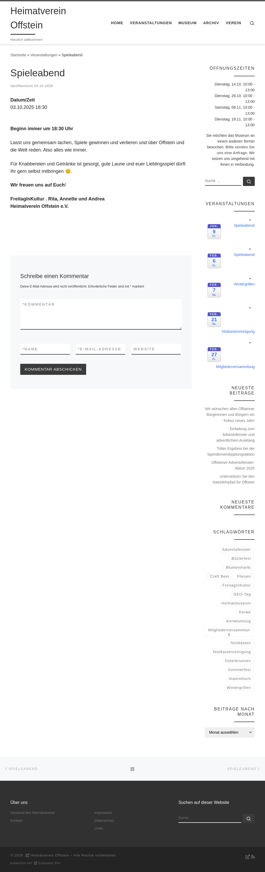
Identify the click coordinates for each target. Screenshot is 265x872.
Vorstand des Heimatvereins (33, 813)
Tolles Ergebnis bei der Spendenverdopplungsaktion (231, 451)
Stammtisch (240, 679)
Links (98, 828)
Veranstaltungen (44, 55)
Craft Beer (220, 576)
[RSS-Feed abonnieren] (249, 857)
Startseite (18, 55)
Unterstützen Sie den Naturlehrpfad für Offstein (234, 479)
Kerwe (245, 612)
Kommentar (38, 304)
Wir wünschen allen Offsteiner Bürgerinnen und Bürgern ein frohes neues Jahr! (229, 414)
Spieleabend (244, 225)
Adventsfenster (236, 549)
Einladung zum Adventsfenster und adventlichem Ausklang (235, 434)
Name (30, 349)
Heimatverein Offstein (49, 855)
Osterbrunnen (238, 661)
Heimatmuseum (236, 603)
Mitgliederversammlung (235, 367)
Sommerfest (239, 670)
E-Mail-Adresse (99, 349)
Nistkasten (241, 643)
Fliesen (244, 576)
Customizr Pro (49, 863)
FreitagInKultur (236, 585)
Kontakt (17, 821)
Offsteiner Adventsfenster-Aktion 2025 (233, 465)
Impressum (103, 813)
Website (144, 349)
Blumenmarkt (238, 567)
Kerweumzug (238, 621)
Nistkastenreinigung (238, 331)
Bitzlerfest (241, 558)
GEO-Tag (242, 594)
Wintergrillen (244, 284)
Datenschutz (104, 821)
